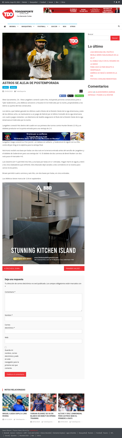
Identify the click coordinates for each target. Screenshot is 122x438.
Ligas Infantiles (71, 433)
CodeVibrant (33, 430)
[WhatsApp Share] (79, 96)
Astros (6, 87)
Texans (105, 433)
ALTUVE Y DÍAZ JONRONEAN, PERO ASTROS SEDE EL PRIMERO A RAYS (70, 416)
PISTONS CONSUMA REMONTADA (103, 79)
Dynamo (13, 436)
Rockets (90, 433)
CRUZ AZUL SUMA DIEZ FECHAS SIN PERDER (14, 268)
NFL (112, 433)
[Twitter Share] (70, 96)
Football (43, 2)
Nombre (9, 315)
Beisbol (24, 2)
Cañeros (19, 433)
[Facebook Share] (62, 96)
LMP (24, 433)
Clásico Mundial (45, 433)
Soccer (51, 2)
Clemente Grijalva (58, 433)
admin (90, 92)
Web (6, 337)
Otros (63, 2)
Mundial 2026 (24, 436)
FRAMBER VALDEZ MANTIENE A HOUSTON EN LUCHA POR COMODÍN (75, 268)
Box (57, 2)
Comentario (10, 292)
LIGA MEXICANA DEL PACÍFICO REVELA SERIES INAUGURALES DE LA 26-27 (104, 55)
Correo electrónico (10, 326)
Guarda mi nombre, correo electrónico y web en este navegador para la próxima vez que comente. (12, 359)
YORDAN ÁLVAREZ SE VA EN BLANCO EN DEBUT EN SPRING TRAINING (43, 416)
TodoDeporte (21, 91)
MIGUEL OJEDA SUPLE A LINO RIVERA (15, 415)
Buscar (90, 34)
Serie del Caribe (33, 433)
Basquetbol (34, 2)
